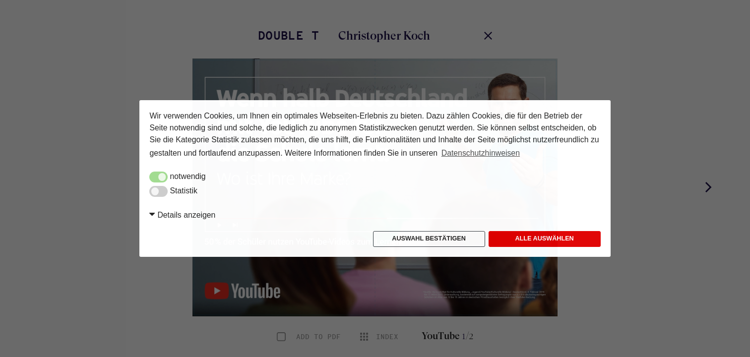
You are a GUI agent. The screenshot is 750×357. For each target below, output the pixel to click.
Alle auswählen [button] (544, 238)
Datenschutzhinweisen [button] (480, 153)
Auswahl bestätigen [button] (429, 238)
